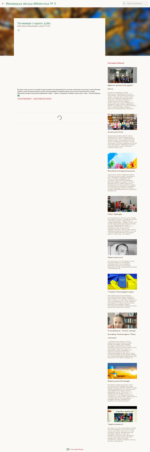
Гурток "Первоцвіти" (24, 99)
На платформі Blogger (75, 449)
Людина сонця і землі (115, 257)
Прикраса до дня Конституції (119, 381)
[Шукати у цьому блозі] (137, 3)
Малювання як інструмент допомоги (121, 171)
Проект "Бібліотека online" (42, 99)
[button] (18, 30)
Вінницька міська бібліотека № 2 (31, 3)
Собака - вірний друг (115, 214)
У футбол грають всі (115, 424)
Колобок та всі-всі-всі (115, 132)
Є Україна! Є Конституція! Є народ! (121, 292)
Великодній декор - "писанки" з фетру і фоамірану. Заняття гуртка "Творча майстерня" (122, 334)
